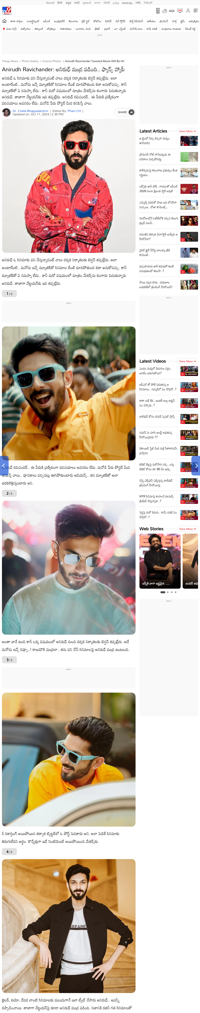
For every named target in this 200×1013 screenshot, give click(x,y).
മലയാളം (127, 2)
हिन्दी (60, 2)
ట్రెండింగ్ (164, 21)
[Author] (6, 112)
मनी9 (138, 2)
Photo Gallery (29, 61)
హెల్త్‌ (174, 21)
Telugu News (10, 61)
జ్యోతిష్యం (51, 28)
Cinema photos (51, 61)
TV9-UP (148, 2)
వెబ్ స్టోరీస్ (121, 21)
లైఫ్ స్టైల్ (86, 21)
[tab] (162, 592)
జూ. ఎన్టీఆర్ (120, 28)
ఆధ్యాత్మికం (194, 21)
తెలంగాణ (73, 21)
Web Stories (151, 528)
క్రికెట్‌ (97, 28)
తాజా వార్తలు (17, 21)
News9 (50, 2)
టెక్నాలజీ (39, 28)
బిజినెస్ (108, 21)
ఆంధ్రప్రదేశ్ (59, 21)
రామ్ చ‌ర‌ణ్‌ (152, 28)
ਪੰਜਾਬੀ (107, 2)
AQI (171, 10)
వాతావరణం (65, 28)
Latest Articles (153, 131)
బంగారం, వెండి (83, 28)
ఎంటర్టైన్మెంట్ (33, 21)
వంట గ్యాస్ (11, 28)
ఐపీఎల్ (46, 21)
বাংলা (97, 2)
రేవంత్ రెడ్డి (190, 28)
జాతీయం (151, 21)
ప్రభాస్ (107, 28)
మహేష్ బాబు (136, 28)
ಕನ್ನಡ (68, 2)
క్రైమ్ (183, 21)
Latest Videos (152, 361)
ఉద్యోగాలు (26, 28)
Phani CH (74, 111)
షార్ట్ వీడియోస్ (136, 21)
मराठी (76, 2)
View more (187, 131)
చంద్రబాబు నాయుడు (171, 28)
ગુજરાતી (87, 2)
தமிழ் (116, 2)
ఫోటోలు (97, 21)
